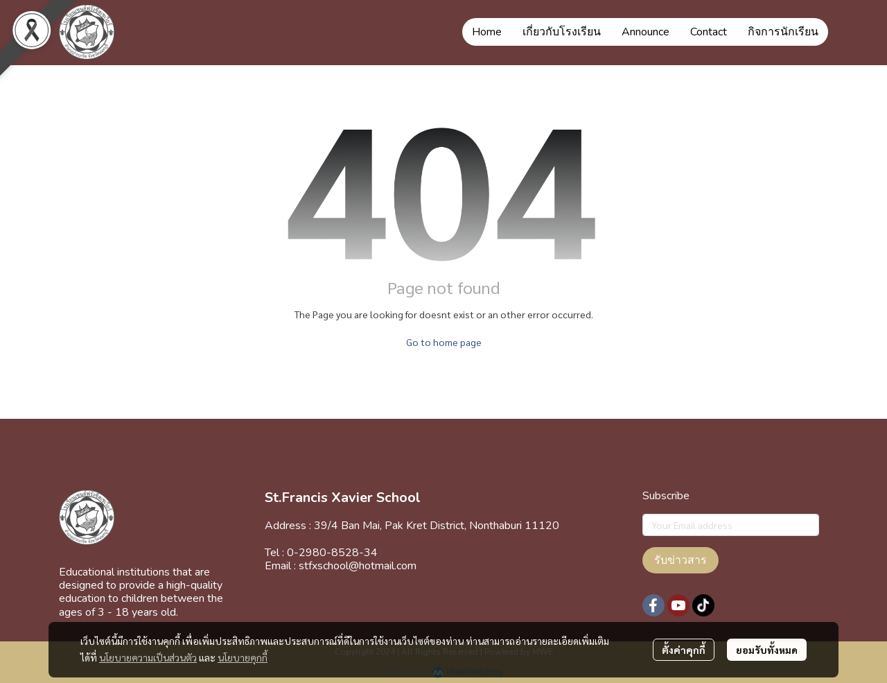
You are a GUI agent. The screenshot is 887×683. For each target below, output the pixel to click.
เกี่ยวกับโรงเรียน (561, 32)
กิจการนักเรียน (783, 32)
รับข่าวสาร (680, 560)
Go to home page (444, 342)
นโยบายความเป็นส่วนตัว (148, 657)
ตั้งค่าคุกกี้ (683, 649)
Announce (645, 32)
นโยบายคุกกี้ (242, 657)
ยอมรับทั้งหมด (767, 649)
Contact (708, 32)
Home (487, 32)
